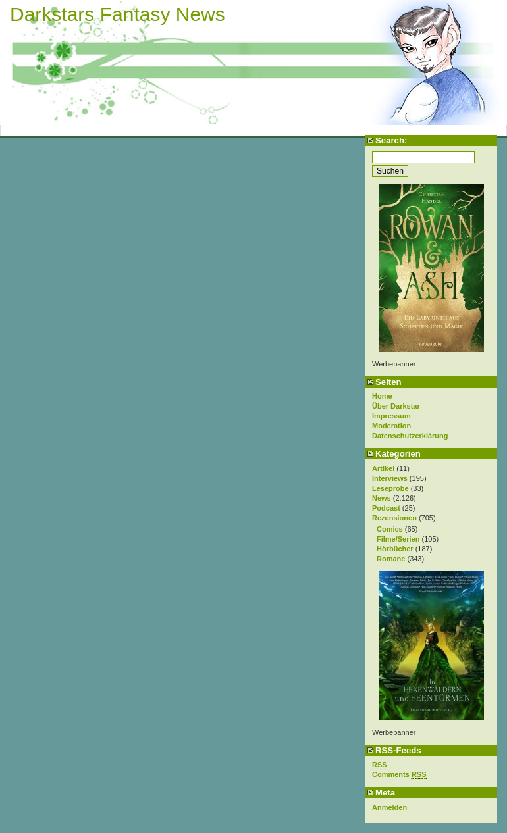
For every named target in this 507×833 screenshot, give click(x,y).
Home (382, 396)
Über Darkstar (396, 406)
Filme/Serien (398, 539)
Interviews (390, 478)
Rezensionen (394, 518)
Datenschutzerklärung (410, 436)
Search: (391, 140)
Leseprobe (390, 488)
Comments (399, 774)
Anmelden (389, 807)
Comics (390, 529)
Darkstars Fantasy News (117, 14)
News (381, 498)
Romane (391, 559)
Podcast (386, 508)
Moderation (391, 426)
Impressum (391, 416)
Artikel (383, 468)
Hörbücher (395, 549)
